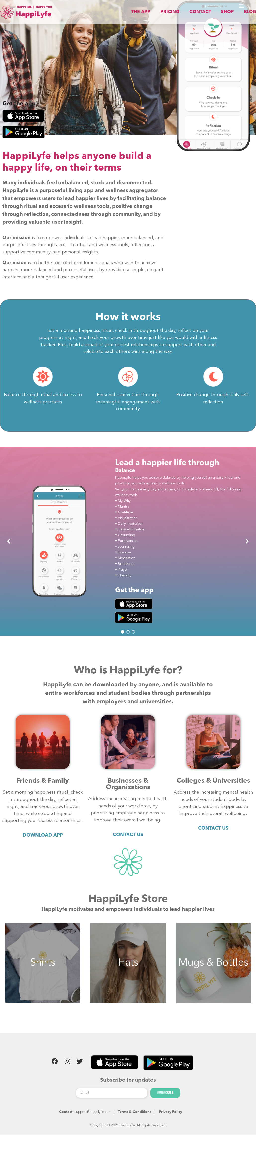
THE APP (161, 12)
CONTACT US (128, 843)
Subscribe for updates (128, 1088)
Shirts (42, 971)
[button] (9, 549)
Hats (128, 971)
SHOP (230, 12)
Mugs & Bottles (213, 971)
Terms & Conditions (134, 1120)
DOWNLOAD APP (43, 843)
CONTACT (208, 12)
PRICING (184, 12)
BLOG (248, 12)
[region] (128, 549)
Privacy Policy (170, 1120)
